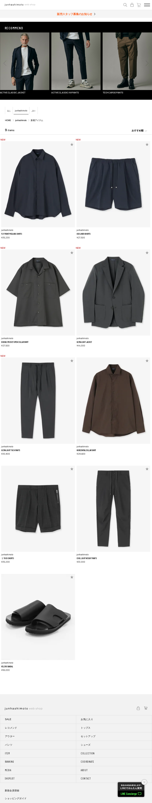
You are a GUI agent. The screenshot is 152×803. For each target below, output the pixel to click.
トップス (85, 727)
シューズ (85, 744)
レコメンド (11, 727)
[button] (5, 63)
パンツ (8, 744)
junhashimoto (21, 110)
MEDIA (8, 770)
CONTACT (86, 778)
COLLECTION (87, 753)
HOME (8, 120)
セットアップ (88, 736)
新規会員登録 (12, 790)
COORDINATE (87, 761)
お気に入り (87, 719)
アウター (10, 736)
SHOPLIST (10, 778)
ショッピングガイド (16, 798)
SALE (8, 719)
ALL (9, 110)
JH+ (33, 110)
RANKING (9, 761)
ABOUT (84, 770)
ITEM (7, 753)
